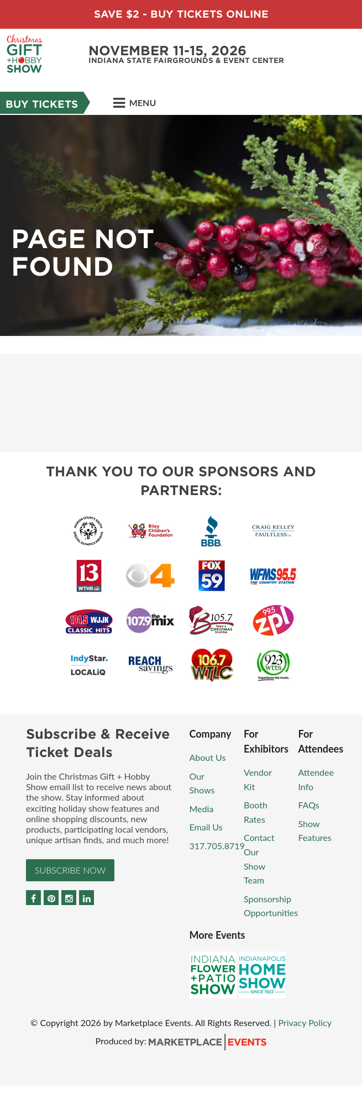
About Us (208, 757)
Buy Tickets (42, 104)
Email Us (206, 827)
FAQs (308, 805)
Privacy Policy (305, 1022)
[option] (181, 225)
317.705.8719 (217, 845)
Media (202, 808)
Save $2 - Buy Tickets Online (181, 14)
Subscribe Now (70, 870)
